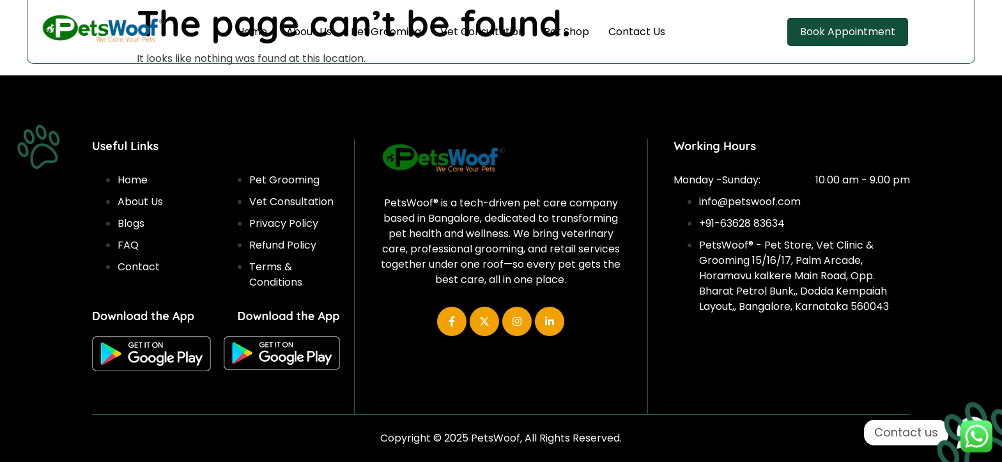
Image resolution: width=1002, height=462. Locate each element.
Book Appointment (847, 31)
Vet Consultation (482, 31)
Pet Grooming (386, 31)
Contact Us (636, 31)
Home (252, 31)
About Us (309, 31)
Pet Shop (566, 31)
